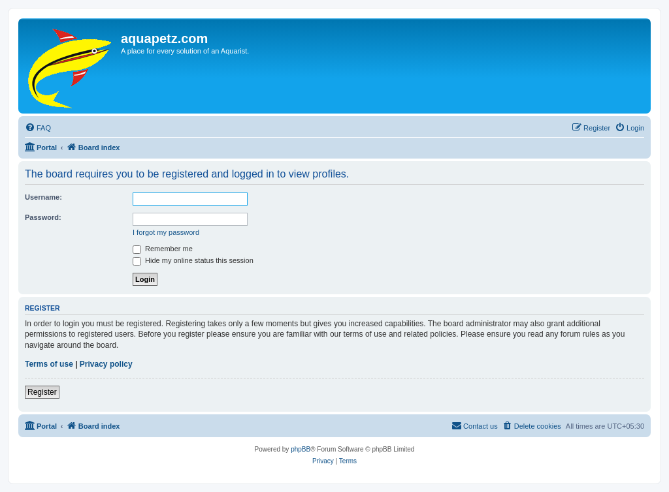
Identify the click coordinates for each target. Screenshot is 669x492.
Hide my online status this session (193, 260)
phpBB (300, 449)
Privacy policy (106, 364)
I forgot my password (166, 232)
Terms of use (49, 364)
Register (42, 392)
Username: (43, 197)
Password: (43, 217)
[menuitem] (38, 128)
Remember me (163, 249)
